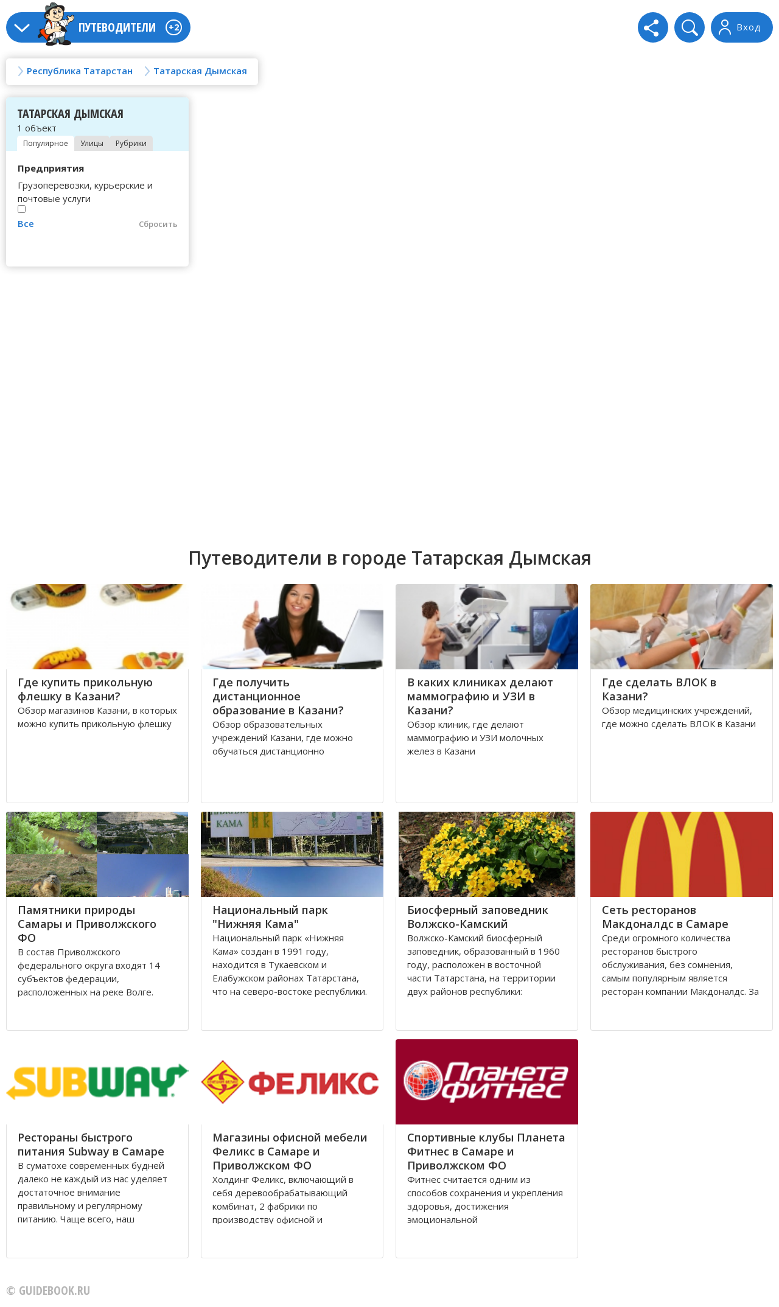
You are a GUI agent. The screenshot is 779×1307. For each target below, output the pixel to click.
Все (26, 223)
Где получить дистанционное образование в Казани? (278, 696)
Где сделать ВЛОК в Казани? (659, 689)
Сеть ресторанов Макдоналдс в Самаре (665, 916)
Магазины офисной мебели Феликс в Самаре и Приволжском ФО (290, 1151)
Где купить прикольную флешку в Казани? (85, 689)
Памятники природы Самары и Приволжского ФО (87, 923)
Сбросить (158, 224)
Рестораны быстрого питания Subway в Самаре (91, 1144)
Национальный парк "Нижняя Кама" (270, 916)
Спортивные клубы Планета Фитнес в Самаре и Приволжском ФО (486, 1151)
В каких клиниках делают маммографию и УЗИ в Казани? (480, 696)
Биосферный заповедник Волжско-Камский (477, 916)
